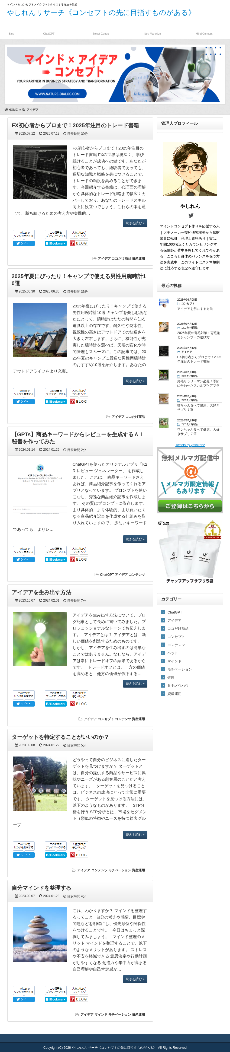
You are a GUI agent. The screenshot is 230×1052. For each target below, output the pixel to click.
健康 (170, 677)
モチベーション (119, 870)
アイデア (104, 258)
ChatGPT (107, 575)
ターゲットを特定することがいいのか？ (60, 737)
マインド (101, 1014)
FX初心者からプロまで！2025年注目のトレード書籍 (75, 125)
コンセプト (106, 719)
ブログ (11, 28)
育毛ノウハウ (178, 686)
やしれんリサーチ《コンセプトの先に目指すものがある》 (101, 12)
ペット (172, 653)
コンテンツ (137, 575)
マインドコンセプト (204, 28)
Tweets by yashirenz (190, 445)
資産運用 (138, 258)
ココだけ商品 (101, 28)
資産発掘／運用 (152, 28)
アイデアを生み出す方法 (41, 592)
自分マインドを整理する (41, 888)
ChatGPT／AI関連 (49, 28)
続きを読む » (135, 223)
